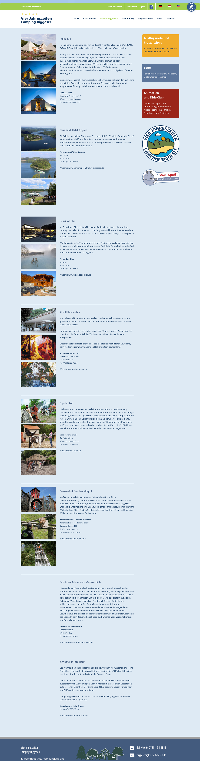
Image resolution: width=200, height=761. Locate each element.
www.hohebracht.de (77, 715)
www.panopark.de (77, 538)
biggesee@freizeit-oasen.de (151, 755)
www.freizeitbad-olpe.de (79, 274)
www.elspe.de (74, 450)
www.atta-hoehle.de (77, 369)
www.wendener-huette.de (80, 642)
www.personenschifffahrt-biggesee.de (86, 167)
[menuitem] (160, 6)
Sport (147, 68)
